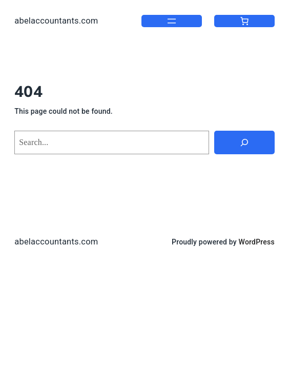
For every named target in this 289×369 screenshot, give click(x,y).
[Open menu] (171, 21)
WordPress (257, 242)
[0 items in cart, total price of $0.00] (244, 21)
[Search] (244, 142)
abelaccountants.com (56, 21)
